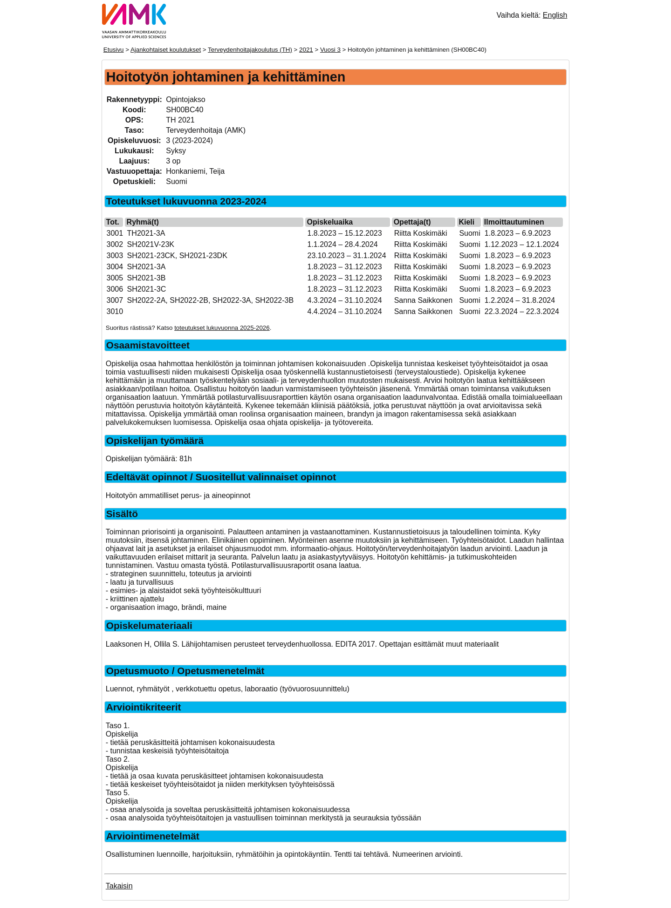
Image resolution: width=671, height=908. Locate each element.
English (555, 15)
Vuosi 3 (330, 49)
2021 (306, 49)
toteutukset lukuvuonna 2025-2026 (222, 327)
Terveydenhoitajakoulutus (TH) (250, 49)
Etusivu (113, 49)
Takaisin (119, 886)
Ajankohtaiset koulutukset (165, 49)
